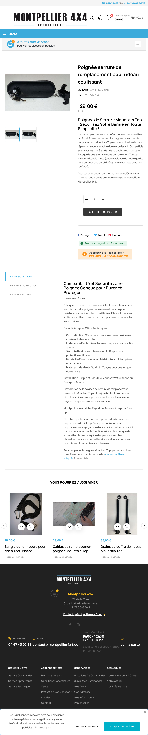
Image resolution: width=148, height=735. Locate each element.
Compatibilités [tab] (21, 295)
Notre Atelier (114, 682)
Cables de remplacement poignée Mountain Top (73, 549)
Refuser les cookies (87, 726)
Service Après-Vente (20, 682)
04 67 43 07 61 (19, 645)
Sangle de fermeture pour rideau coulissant (25, 549)
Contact (46, 703)
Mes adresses (82, 693)
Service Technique (19, 687)
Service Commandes (20, 676)
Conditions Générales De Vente (55, 684)
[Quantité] (94, 200)
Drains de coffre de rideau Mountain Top (121, 549)
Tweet (101, 236)
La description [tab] (21, 277)
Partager (85, 236)
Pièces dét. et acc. (14, 557)
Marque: (83, 91)
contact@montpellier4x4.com (82, 615)
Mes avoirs (80, 687)
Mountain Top (99, 91)
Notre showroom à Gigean (122, 676)
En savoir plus (43, 727)
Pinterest (117, 236)
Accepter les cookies (121, 726)
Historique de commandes (90, 676)
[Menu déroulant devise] (137, 18)
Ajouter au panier (103, 213)
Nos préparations (117, 687)
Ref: (80, 95)
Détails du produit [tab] (24, 286)
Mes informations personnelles (84, 701)
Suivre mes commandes (88, 682)
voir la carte (130, 645)
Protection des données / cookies (56, 695)
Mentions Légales (51, 676)
